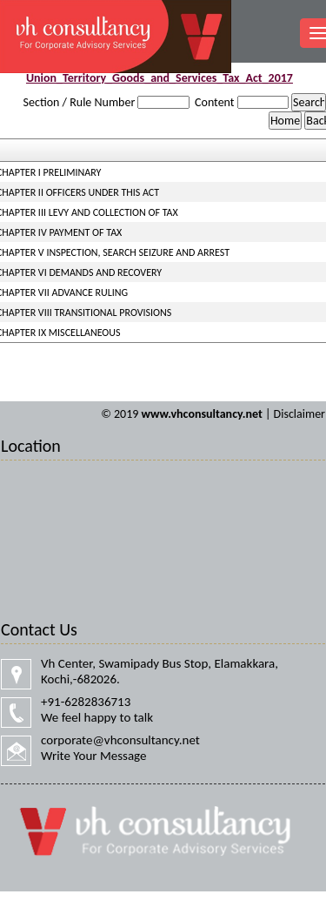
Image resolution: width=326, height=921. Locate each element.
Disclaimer (299, 414)
